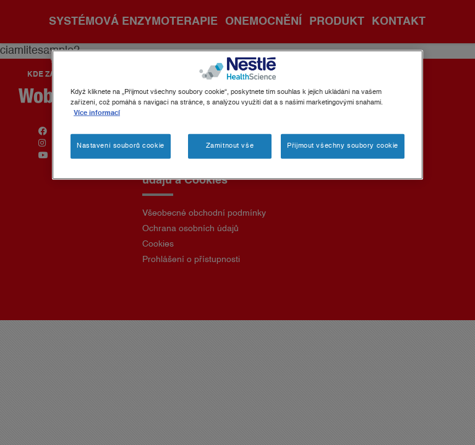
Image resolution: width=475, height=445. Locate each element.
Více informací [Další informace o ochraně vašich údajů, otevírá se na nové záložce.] (97, 113)
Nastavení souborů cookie (121, 146)
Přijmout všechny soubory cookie (342, 146)
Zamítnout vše (230, 146)
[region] (237, 115)
